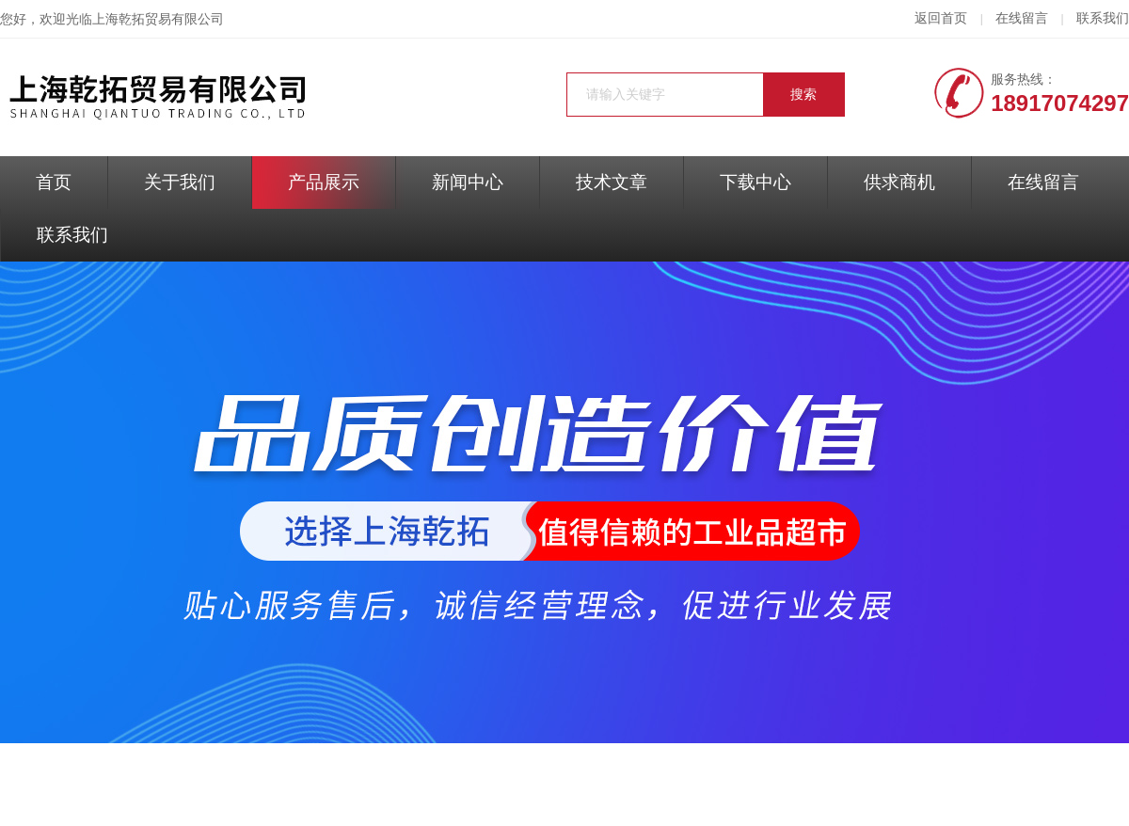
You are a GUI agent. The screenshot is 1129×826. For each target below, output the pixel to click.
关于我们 (179, 182)
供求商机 (899, 182)
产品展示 (323, 182)
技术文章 (611, 182)
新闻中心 (467, 182)
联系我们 (1102, 18)
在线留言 (1021, 18)
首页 (54, 182)
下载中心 (755, 182)
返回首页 (940, 18)
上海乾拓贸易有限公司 (158, 19)
